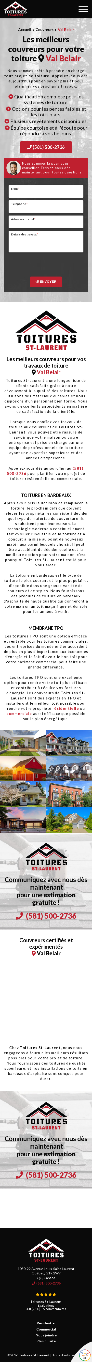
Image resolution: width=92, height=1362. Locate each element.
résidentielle (66, 708)
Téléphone (19, 204)
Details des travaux (24, 234)
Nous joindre (46, 1335)
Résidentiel (46, 1323)
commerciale (19, 713)
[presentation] (46, 264)
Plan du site (46, 1341)
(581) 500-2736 (46, 147)
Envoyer (46, 281)
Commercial (46, 1329)
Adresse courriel (23, 219)
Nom (15, 188)
